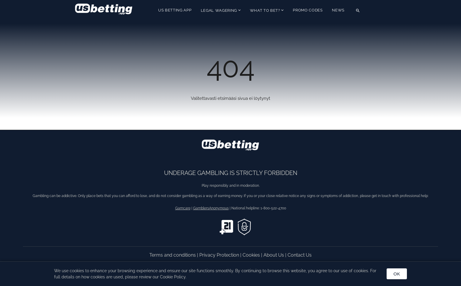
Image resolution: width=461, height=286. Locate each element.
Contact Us (300, 255)
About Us (274, 255)
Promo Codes (308, 10)
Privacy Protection (219, 255)
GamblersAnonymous (211, 208)
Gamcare (183, 208)
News (338, 10)
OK (396, 273)
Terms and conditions (173, 255)
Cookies (252, 255)
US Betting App (174, 10)
